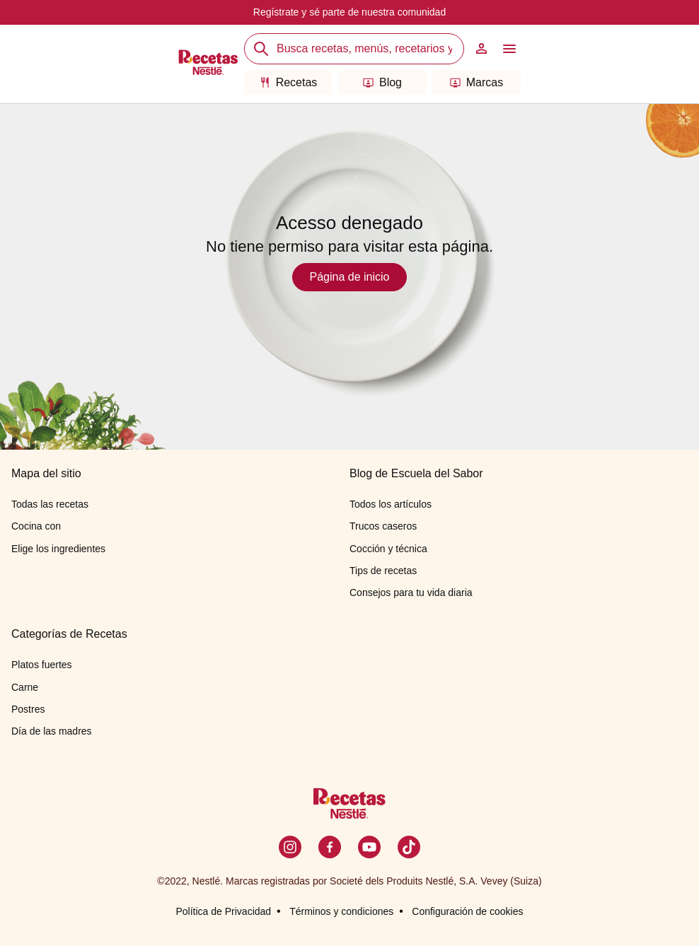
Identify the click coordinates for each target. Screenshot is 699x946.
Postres (28, 709)
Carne (24, 687)
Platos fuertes (41, 664)
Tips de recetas (383, 570)
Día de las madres (51, 731)
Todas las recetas (49, 504)
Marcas (476, 82)
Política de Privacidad (223, 911)
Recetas (289, 82)
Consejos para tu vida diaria (411, 592)
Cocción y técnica (388, 548)
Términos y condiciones (341, 911)
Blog (382, 82)
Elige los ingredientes (58, 548)
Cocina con (36, 526)
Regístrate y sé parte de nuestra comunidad (349, 12)
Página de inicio (350, 277)
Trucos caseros (383, 526)
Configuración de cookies (467, 911)
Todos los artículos (391, 504)
